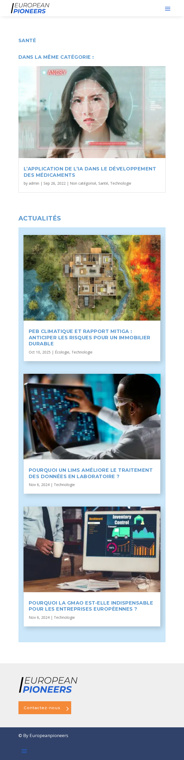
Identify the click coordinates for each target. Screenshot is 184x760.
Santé (103, 183)
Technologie (120, 183)
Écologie (62, 352)
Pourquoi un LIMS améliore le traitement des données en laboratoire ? (91, 473)
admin (34, 183)
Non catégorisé (83, 183)
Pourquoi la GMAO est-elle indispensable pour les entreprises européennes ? (91, 606)
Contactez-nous (42, 707)
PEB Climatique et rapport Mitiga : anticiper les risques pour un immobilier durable (90, 337)
